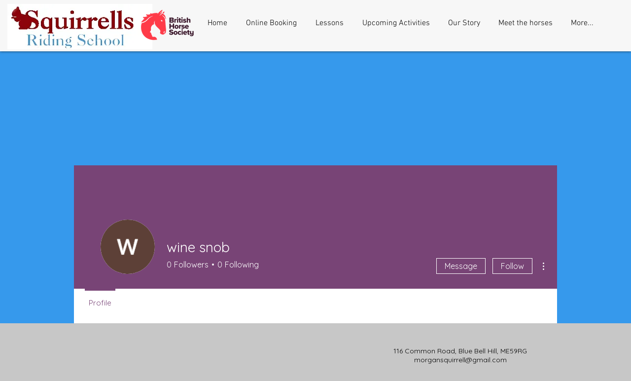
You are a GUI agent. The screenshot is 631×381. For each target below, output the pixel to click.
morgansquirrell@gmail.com (460, 359)
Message (461, 266)
